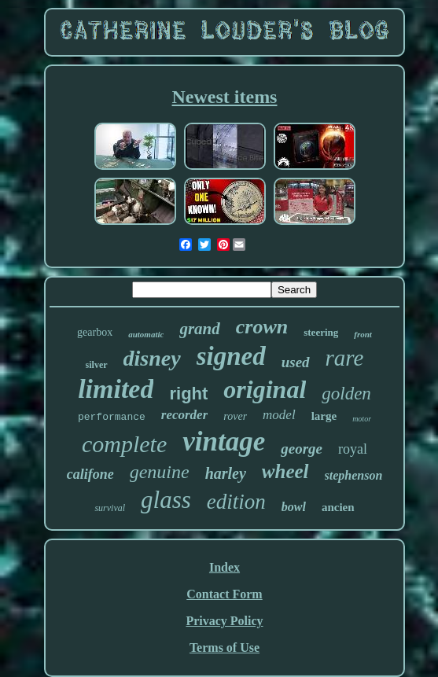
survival (109, 507)
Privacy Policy (224, 620)
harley (225, 473)
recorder (184, 414)
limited (115, 388)
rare (345, 357)
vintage (223, 441)
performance (111, 417)
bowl (294, 506)
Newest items (225, 96)
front (363, 334)
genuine (160, 472)
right (188, 393)
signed (231, 356)
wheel (285, 471)
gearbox (94, 332)
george (301, 448)
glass (166, 499)
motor (361, 418)
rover (235, 416)
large (324, 416)
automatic (146, 334)
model (279, 414)
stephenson (354, 475)
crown (262, 326)
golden (346, 393)
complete (124, 444)
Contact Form (224, 594)
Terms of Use (224, 647)
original (264, 389)
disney (152, 358)
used (296, 362)
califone (90, 474)
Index (224, 567)
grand (199, 328)
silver (97, 364)
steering (321, 332)
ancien (338, 507)
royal (352, 449)
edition (236, 501)
